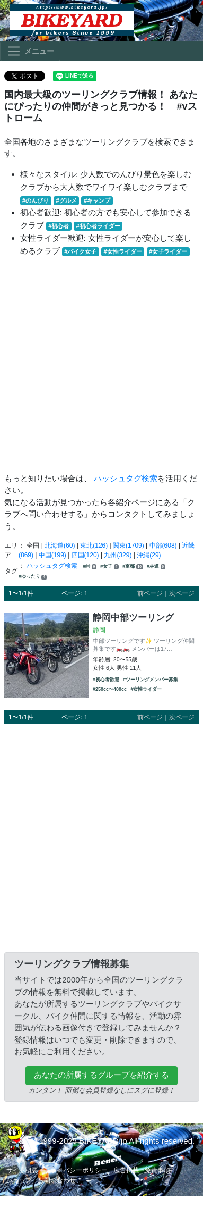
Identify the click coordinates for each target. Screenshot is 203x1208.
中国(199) (52, 555)
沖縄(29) (149, 555)
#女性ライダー (123, 251)
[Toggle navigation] (30, 51)
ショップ (19, 1180)
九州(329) (117, 555)
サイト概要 (22, 1170)
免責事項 (157, 1170)
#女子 (109, 566)
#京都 (132, 566)
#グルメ (66, 200)
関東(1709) (128, 545)
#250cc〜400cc (110, 689)
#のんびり (35, 200)
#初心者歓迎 (106, 679)
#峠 (89, 566)
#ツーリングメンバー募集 (150, 679)
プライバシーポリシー (76, 1170)
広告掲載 (126, 1170)
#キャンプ (97, 200)
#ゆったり (33, 577)
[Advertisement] (99, 365)
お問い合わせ (57, 1180)
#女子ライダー (168, 251)
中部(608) (163, 545)
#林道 (156, 566)
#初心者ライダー (98, 226)
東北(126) (94, 545)
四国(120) (85, 555)
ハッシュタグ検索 (125, 478)
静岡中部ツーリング (133, 617)
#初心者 (58, 226)
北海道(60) (60, 545)
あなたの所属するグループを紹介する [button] (101, 1074)
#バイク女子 (80, 251)
